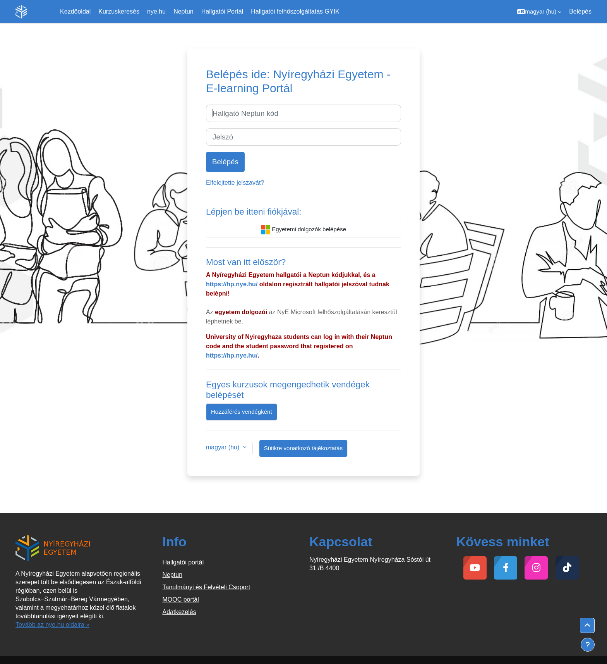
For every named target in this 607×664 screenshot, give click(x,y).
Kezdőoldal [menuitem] (75, 11)
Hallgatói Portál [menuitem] (222, 11)
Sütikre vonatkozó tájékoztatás (303, 448)
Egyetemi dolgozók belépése (303, 229)
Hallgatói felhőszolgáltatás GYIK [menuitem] (295, 11)
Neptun (173, 574)
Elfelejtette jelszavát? (235, 182)
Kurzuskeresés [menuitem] (118, 11)
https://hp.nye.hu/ (231, 284)
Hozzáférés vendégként (241, 411)
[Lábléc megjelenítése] (588, 645)
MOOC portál (181, 599)
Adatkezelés (179, 612)
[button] (539, 11)
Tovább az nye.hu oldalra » (52, 624)
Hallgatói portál (183, 562)
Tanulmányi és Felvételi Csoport (206, 587)
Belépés (580, 11)
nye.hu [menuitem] (156, 11)
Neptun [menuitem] (183, 11)
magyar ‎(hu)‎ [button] (223, 447)
